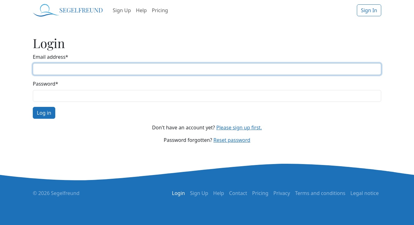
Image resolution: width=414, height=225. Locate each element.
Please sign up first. (239, 127)
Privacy (282, 193)
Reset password (232, 140)
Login (178, 193)
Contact (238, 193)
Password (45, 83)
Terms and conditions (320, 193)
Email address (50, 56)
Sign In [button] (369, 10)
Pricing (160, 10)
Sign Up (122, 10)
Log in (44, 112)
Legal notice (364, 193)
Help (141, 10)
